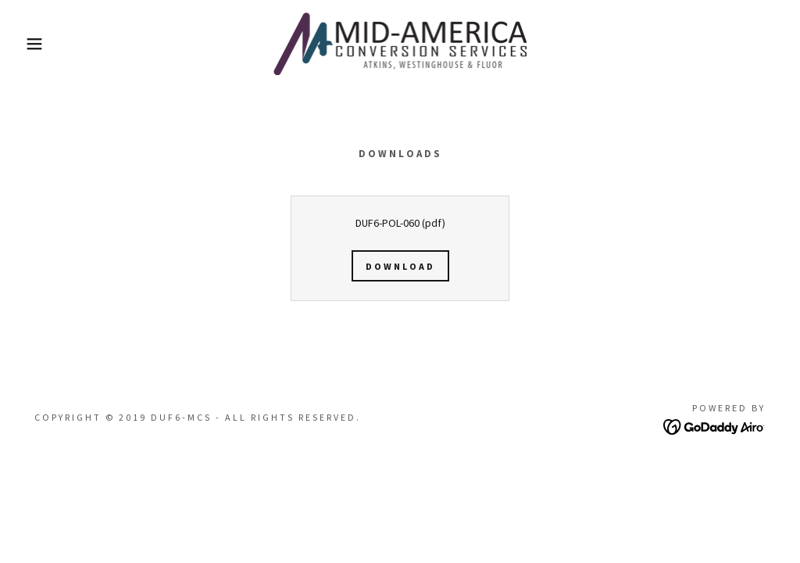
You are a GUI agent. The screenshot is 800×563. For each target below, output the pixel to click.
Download (400, 266)
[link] (400, 42)
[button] (40, 43)
